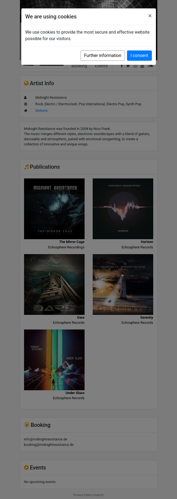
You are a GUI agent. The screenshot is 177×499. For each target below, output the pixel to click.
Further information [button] (102, 55)
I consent (139, 55)
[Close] (150, 15)
